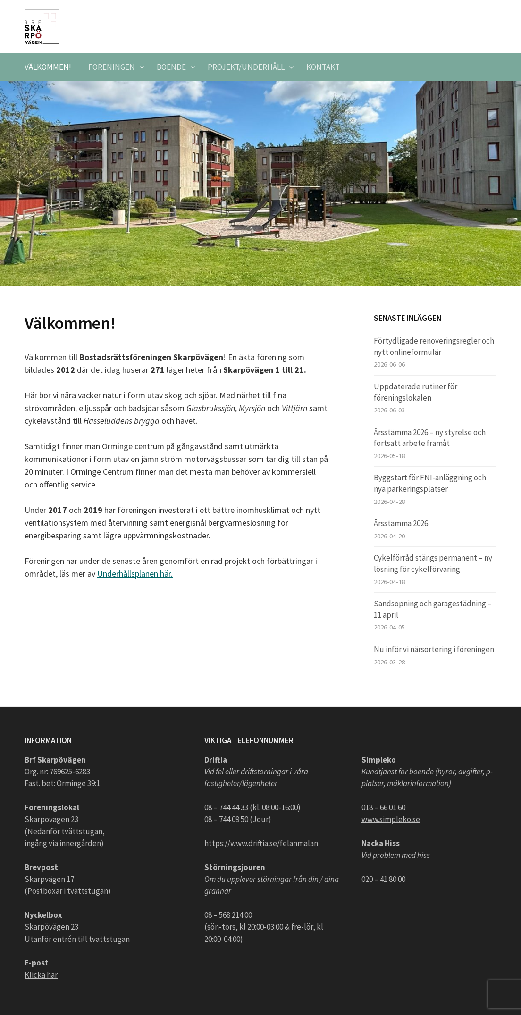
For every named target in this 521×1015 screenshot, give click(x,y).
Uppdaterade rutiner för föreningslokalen (415, 392)
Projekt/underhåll (246, 67)
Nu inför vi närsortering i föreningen (434, 649)
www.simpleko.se (390, 819)
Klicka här (41, 975)
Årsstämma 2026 (401, 523)
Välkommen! (48, 67)
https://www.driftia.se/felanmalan (261, 843)
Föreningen (111, 67)
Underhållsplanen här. (135, 573)
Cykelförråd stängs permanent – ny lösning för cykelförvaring (433, 563)
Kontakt (323, 67)
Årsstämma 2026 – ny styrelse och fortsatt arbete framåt (430, 438)
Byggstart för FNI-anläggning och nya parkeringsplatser (430, 483)
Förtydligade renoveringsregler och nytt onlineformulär (434, 346)
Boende (171, 67)
